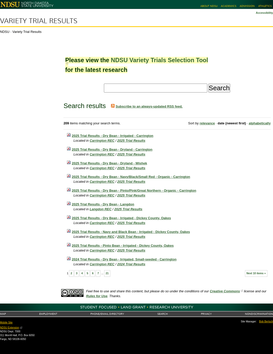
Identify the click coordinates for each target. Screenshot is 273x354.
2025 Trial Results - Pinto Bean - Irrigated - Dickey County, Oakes (123, 245)
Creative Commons (225, 291)
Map (3, 314)
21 (107, 273)
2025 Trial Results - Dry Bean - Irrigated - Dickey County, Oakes (121, 218)
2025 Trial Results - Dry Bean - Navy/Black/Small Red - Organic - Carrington (131, 177)
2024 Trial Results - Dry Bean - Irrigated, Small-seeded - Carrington (124, 259)
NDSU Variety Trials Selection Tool (159, 60)
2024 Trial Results (131, 264)
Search (162, 314)
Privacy (206, 314)
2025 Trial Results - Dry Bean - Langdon (103, 204)
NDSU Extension (9, 327)
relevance (207, 123)
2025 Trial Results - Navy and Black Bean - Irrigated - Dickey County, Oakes (131, 232)
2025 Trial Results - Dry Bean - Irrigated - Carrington (112, 136)
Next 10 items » (256, 273)
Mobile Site (6, 322)
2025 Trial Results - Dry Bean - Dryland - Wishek (109, 163)
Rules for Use (96, 296)
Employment (48, 314)
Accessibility (264, 12)
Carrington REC (102, 140)
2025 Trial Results (131, 140)
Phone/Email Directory (107, 314)
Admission (247, 6)
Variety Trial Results (38, 21)
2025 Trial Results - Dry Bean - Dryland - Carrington (112, 149)
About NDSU (208, 6)
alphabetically (260, 123)
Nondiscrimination (259, 314)
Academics (228, 6)
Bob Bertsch (266, 321)
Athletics (265, 6)
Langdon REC (101, 209)
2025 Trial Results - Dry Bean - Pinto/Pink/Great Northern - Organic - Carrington (134, 190)
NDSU (4, 32)
